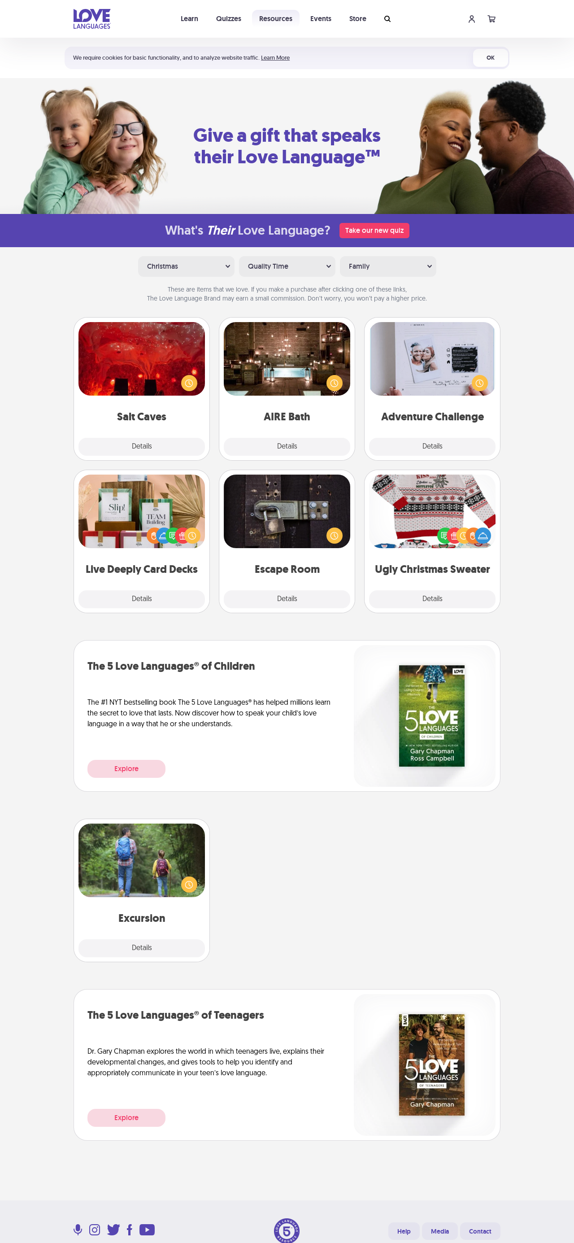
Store (357, 18)
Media (440, 1231)
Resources (275, 18)
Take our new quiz (374, 230)
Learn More (275, 57)
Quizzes (228, 18)
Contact (480, 1231)
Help (404, 1231)
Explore (126, 768)
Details (142, 446)
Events (320, 18)
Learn (189, 18)
